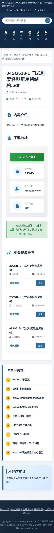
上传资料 (49, 509)
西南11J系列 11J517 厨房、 (27, 443)
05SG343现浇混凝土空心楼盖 (28, 452)
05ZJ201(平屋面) (21, 379)
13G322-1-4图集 (21, 434)
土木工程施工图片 (22, 416)
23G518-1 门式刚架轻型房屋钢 (25, 267)
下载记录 (26, 10)
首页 (5, 35)
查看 (40, 283)
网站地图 (38, 509)
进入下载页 (27, 156)
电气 (38, 35)
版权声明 (4, 509)
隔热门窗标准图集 (22, 388)
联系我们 (27, 509)
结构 (30, 35)
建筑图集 (27, 55)
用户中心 (40, 10)
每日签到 (12, 10)
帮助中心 (27, 513)
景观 (46, 35)
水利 (21, 35)
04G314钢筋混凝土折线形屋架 (28, 398)
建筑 (14, 35)
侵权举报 (15, 509)
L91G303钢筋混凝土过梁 (25, 407)
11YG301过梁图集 (22, 425)
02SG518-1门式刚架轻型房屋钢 (26, 330)
